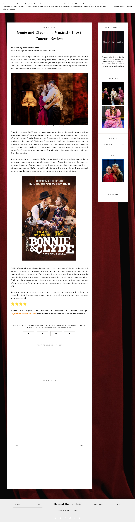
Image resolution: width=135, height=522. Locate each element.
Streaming (66, 327)
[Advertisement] (49, 466)
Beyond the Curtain (67, 504)
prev (16, 445)
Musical (31, 327)
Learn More (119, 6)
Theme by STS (71, 511)
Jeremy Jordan (78, 325)
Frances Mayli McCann (42, 325)
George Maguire (62, 325)
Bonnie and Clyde (21, 325)
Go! (39, 504)
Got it (130, 6)
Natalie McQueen (44, 327)
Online (57, 327)
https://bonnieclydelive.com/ (23, 313)
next (82, 445)
